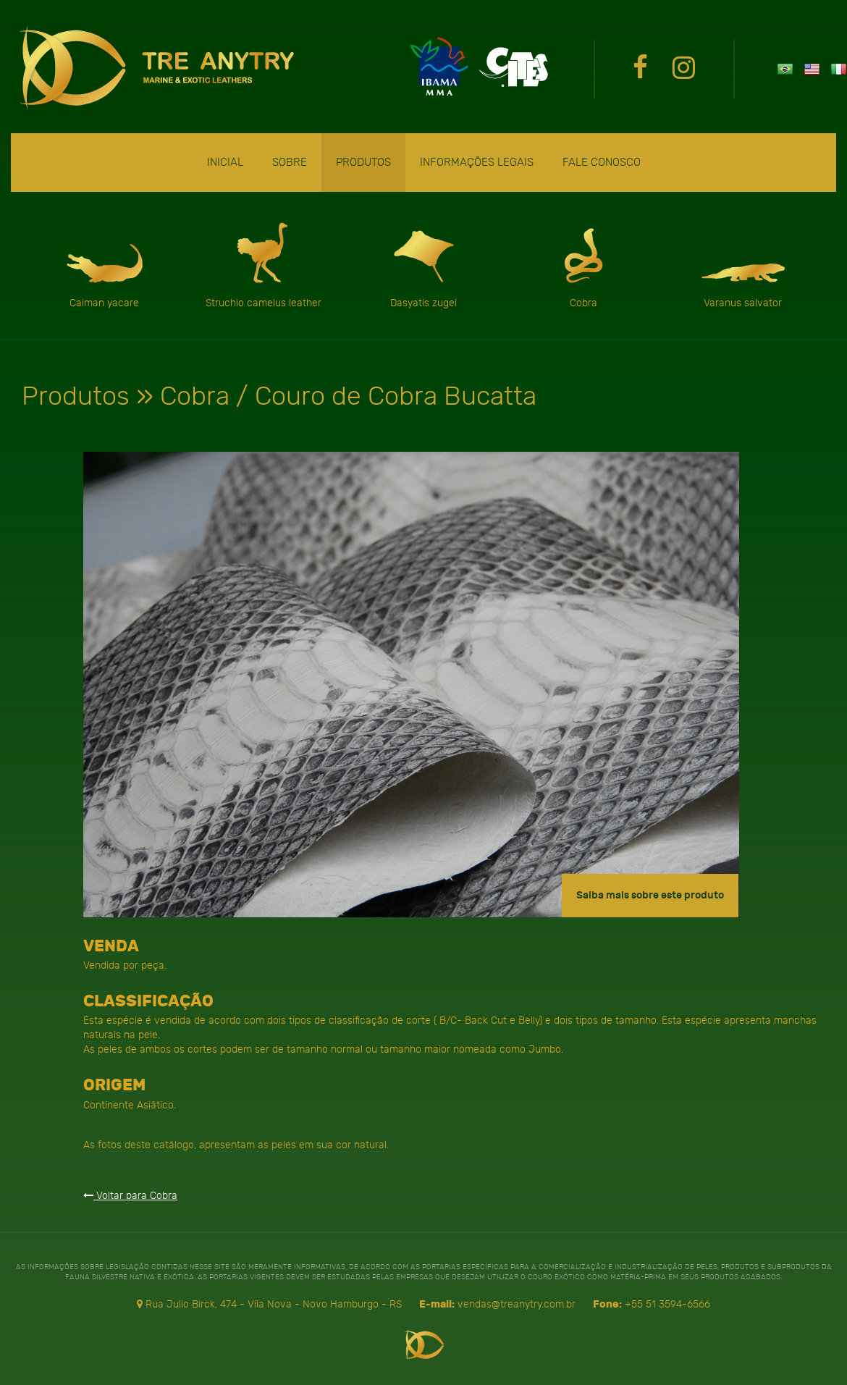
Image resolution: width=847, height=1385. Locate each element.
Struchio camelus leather (263, 264)
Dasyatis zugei (423, 264)
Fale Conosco (601, 162)
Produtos (363, 162)
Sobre (289, 162)
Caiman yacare (104, 264)
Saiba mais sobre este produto (650, 895)
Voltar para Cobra (130, 1195)
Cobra (583, 264)
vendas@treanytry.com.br (517, 1304)
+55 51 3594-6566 (667, 1304)
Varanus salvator (742, 264)
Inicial (225, 162)
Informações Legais (477, 162)
